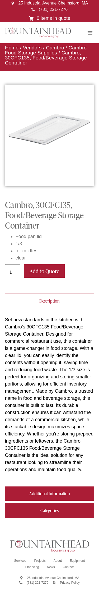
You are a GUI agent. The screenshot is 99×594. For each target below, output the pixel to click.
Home (11, 47)
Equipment (77, 561)
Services (20, 561)
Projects (39, 561)
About (58, 561)
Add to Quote (44, 271)
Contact (68, 567)
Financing (32, 567)
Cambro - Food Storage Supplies (47, 50)
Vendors (32, 47)
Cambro (55, 47)
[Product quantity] (12, 272)
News (51, 567)
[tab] (49, 301)
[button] (90, 33)
